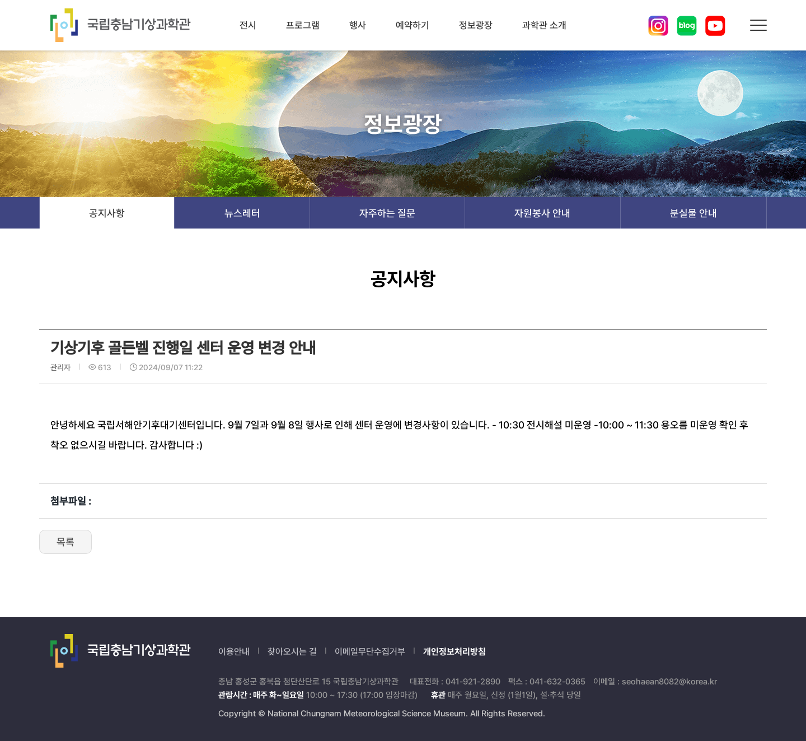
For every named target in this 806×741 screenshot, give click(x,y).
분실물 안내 (693, 213)
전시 (248, 25)
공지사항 (107, 213)
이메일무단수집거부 (370, 651)
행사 (357, 25)
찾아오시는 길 (292, 651)
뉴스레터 (242, 213)
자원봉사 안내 (542, 213)
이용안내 (234, 651)
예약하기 (412, 25)
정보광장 (476, 25)
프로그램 (303, 25)
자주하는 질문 (387, 213)
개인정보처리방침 (454, 651)
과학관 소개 (544, 25)
